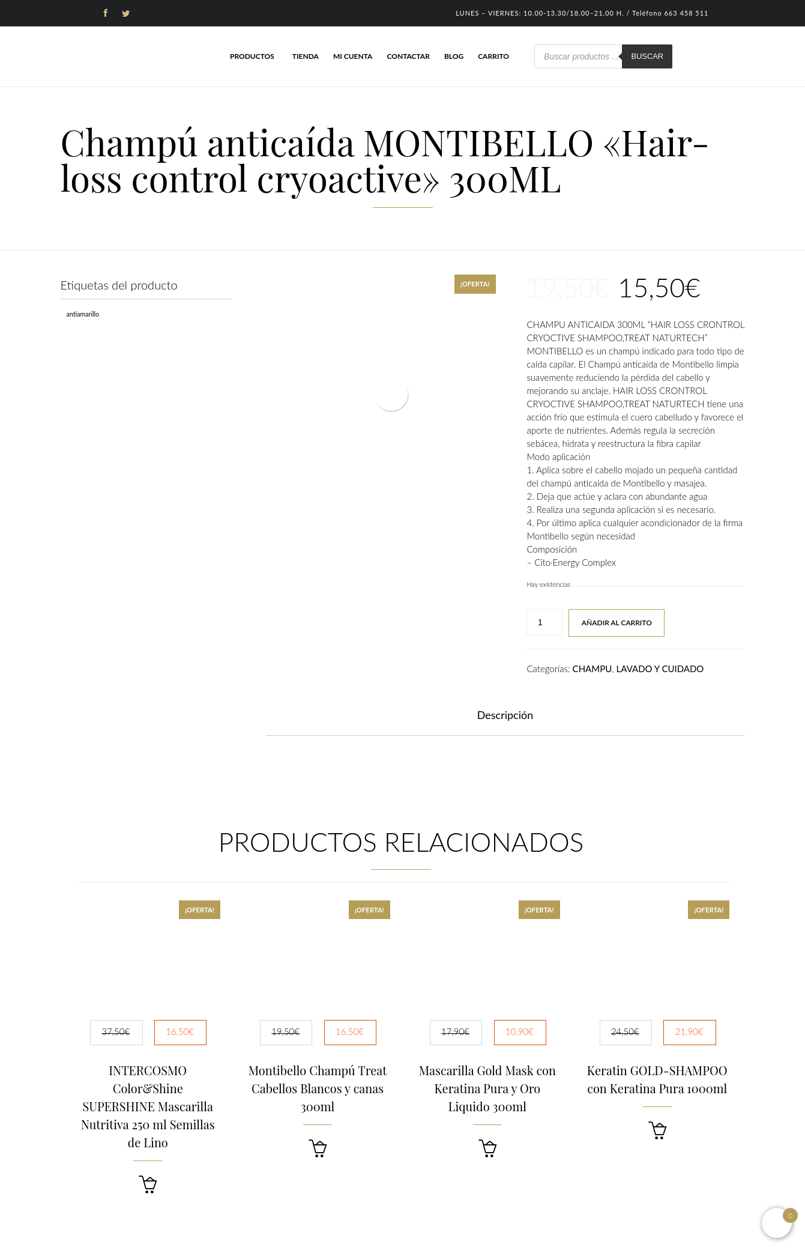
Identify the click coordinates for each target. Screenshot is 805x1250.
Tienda (305, 56)
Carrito (493, 56)
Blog (453, 56)
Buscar (647, 56)
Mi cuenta (353, 56)
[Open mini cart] (777, 1223)
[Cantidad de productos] (544, 622)
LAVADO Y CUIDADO (660, 668)
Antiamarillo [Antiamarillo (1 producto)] (83, 314)
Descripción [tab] (505, 714)
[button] (148, 1184)
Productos (252, 56)
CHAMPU (592, 668)
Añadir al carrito (617, 622)
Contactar (408, 56)
